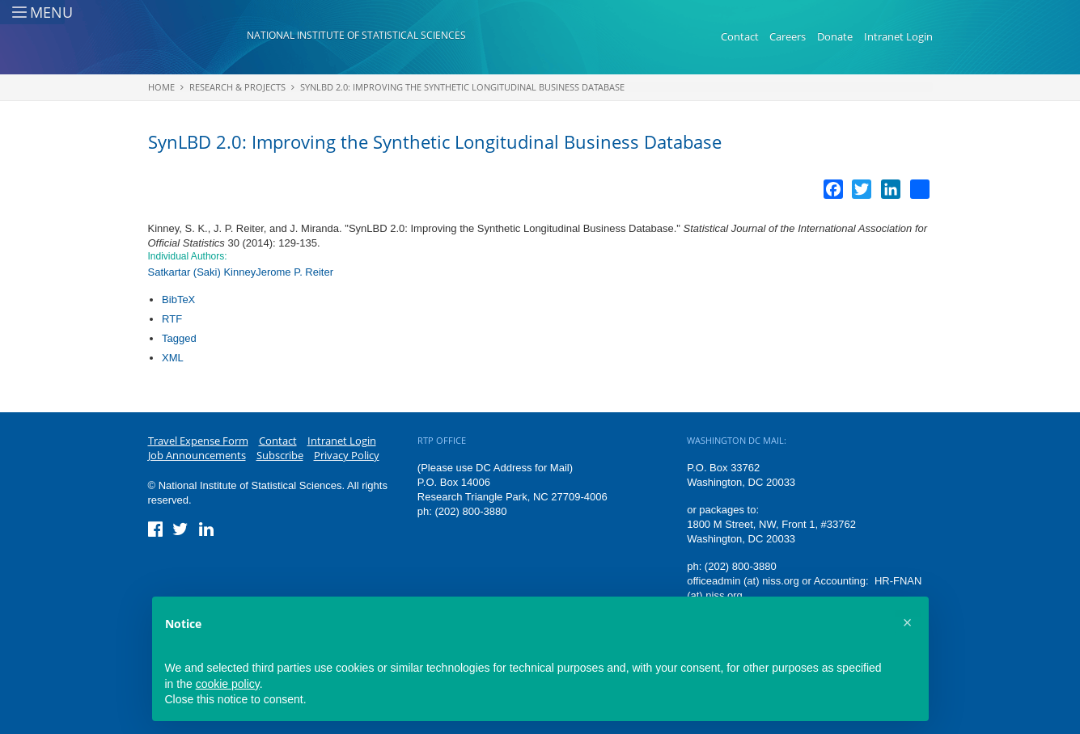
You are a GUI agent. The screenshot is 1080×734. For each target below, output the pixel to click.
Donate (835, 36)
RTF (172, 319)
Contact (740, 36)
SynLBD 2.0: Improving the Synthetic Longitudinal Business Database (462, 87)
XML (173, 358)
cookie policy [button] (228, 683)
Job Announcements (197, 455)
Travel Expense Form (198, 440)
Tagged (179, 338)
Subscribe (279, 455)
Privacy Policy (346, 455)
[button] (908, 622)
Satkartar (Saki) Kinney (202, 272)
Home (161, 87)
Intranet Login (898, 36)
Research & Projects (237, 87)
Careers (787, 36)
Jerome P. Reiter (294, 272)
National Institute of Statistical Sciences (356, 35)
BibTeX (178, 299)
